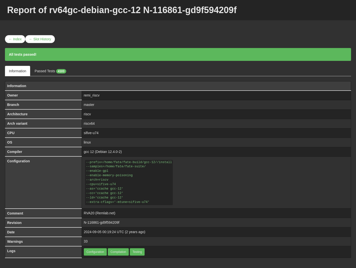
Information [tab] (17, 71)
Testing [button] (137, 252)
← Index (15, 39)
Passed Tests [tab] (50, 71)
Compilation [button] (118, 252)
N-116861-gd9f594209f (101, 222)
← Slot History (40, 39)
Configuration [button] (95, 252)
